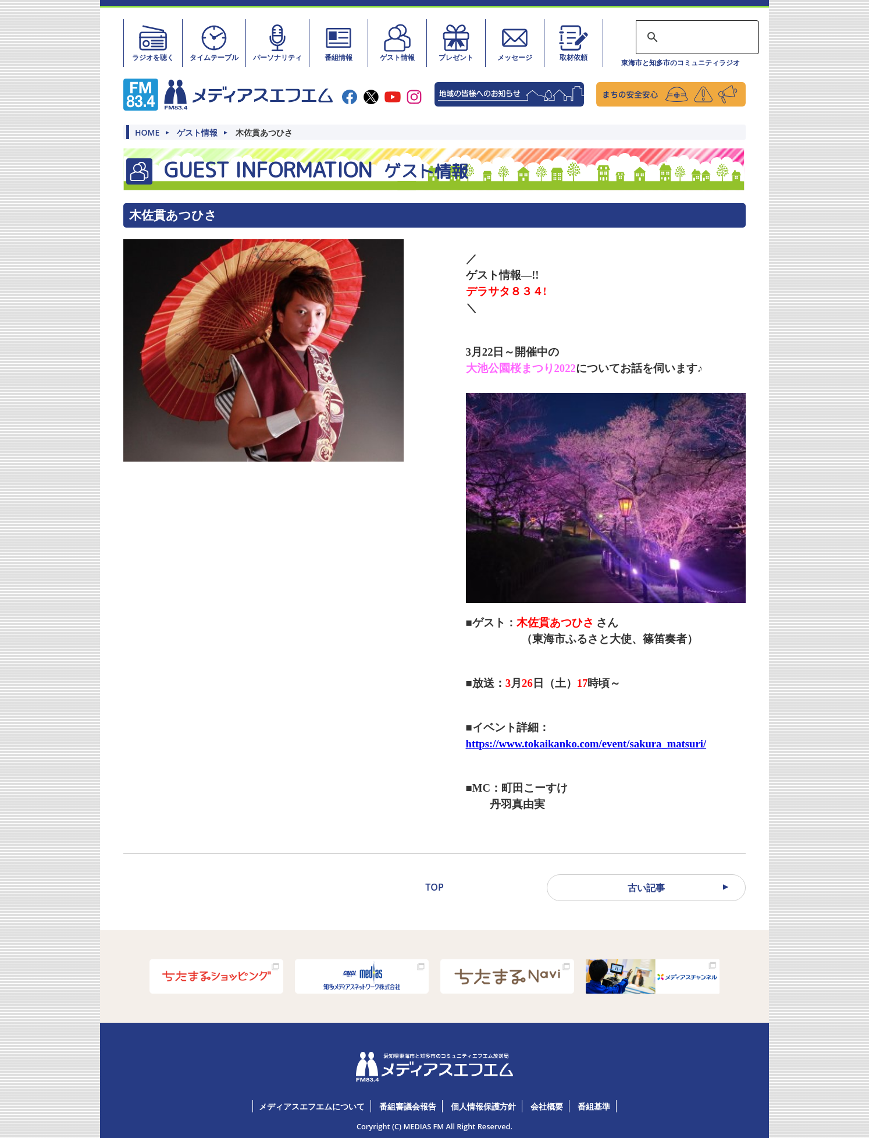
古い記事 (646, 887)
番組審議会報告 (407, 1106)
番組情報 (338, 42)
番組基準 (594, 1106)
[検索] (695, 37)
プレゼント (456, 42)
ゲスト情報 (397, 42)
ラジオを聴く (153, 42)
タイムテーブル (214, 42)
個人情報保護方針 (483, 1106)
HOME (147, 133)
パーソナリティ (277, 42)
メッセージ (514, 42)
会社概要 (546, 1106)
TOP (434, 887)
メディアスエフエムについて (312, 1106)
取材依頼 (573, 42)
